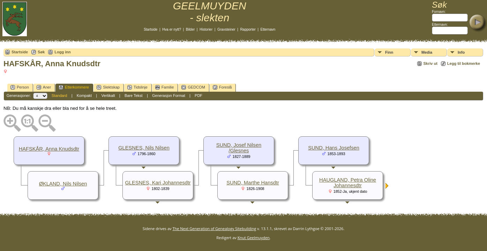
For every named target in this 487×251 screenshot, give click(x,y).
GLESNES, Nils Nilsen (144, 148)
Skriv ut (430, 63)
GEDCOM (193, 87)
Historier (206, 29)
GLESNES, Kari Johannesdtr (157, 182)
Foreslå (222, 87)
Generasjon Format (168, 95)
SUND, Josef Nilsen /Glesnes (239, 147)
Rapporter (247, 29)
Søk (41, 52)
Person (19, 87)
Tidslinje (137, 87)
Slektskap (108, 87)
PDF (198, 95)
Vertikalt (108, 95)
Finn (389, 52)
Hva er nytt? (171, 29)
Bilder (190, 29)
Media (426, 52)
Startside (150, 29)
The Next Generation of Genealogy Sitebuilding (214, 228)
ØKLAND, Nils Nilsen (63, 184)
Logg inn (62, 52)
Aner (44, 87)
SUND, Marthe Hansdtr (252, 182)
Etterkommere (74, 87)
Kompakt (84, 95)
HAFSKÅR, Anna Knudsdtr (49, 149)
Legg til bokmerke (463, 63)
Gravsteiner (226, 29)
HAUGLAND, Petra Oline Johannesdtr (347, 182)
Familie (164, 87)
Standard (59, 95)
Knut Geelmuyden (254, 237)
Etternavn (268, 29)
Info (461, 52)
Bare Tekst (134, 95)
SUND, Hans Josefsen (333, 148)
